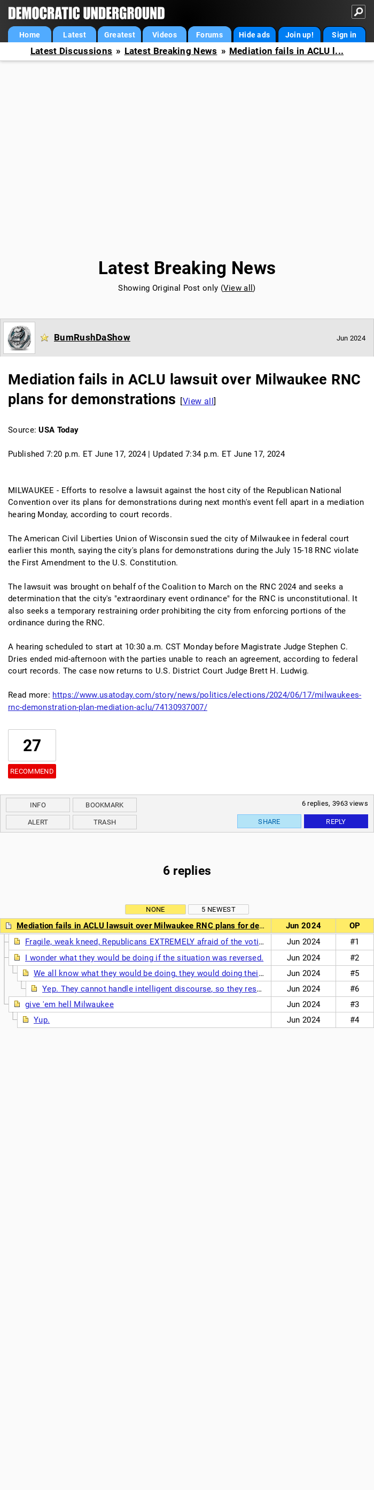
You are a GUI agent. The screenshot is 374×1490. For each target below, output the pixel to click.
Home (29, 35)
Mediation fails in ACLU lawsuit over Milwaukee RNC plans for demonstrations (162, 926)
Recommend (32, 771)
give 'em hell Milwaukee (69, 1004)
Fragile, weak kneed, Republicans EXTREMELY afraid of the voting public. (159, 942)
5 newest (218, 909)
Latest (74, 35)
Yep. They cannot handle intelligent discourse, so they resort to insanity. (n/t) (185, 989)
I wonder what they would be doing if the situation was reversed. (144, 958)
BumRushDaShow (92, 337)
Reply (336, 822)
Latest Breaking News (170, 51)
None (155, 909)
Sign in (344, 35)
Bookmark (104, 805)
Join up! (299, 35)
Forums (209, 35)
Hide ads (254, 35)
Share (269, 822)
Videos (164, 35)
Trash (105, 822)
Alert (38, 822)
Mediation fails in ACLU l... (286, 51)
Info (38, 805)
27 (32, 745)
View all (238, 288)
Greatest (119, 35)
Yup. (42, 1020)
